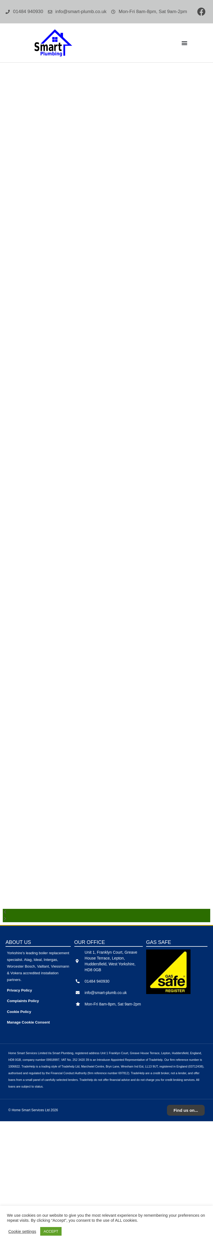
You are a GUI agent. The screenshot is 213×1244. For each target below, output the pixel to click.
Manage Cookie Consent (28, 1145)
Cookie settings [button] (22, 1231)
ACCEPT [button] (51, 1231)
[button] (184, 43)
